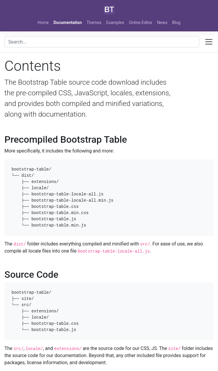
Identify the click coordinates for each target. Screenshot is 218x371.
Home (43, 22)
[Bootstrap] (109, 9)
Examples (115, 22)
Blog (176, 22)
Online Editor (140, 22)
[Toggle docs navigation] (209, 41)
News (162, 22)
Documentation (68, 22)
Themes (94, 22)
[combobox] (101, 41)
